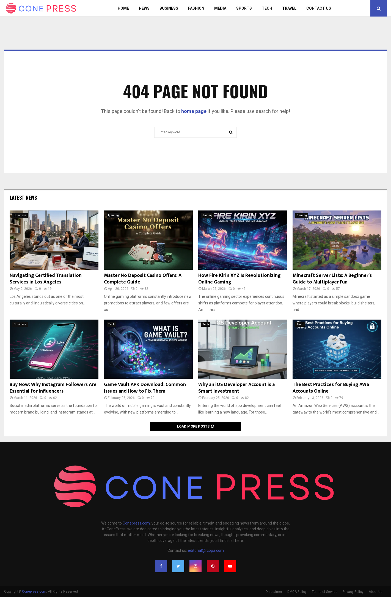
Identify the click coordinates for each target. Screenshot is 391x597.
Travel (289, 8)
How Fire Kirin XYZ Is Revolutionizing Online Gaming (239, 278)
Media (220, 8)
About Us (375, 592)
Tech (267, 8)
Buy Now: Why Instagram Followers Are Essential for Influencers (53, 387)
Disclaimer (274, 592)
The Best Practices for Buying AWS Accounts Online (331, 387)
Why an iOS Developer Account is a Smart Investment (236, 387)
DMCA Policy (297, 592)
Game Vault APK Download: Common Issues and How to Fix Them (145, 387)
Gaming (207, 215)
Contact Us (318, 8)
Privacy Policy (353, 592)
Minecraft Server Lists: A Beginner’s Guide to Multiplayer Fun (332, 278)
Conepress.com (136, 523)
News (144, 8)
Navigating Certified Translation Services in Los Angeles (46, 278)
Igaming (113, 215)
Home (123, 8)
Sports (244, 8)
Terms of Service (324, 592)
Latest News (23, 197)
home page (193, 111)
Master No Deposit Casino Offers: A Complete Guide (142, 278)
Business (168, 8)
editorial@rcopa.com (206, 550)
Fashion (196, 8)
